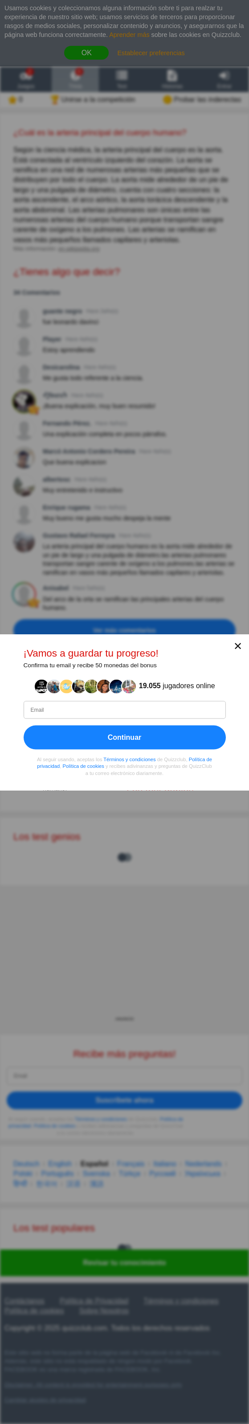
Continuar (125, 737)
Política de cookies (83, 766)
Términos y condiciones (129, 759)
